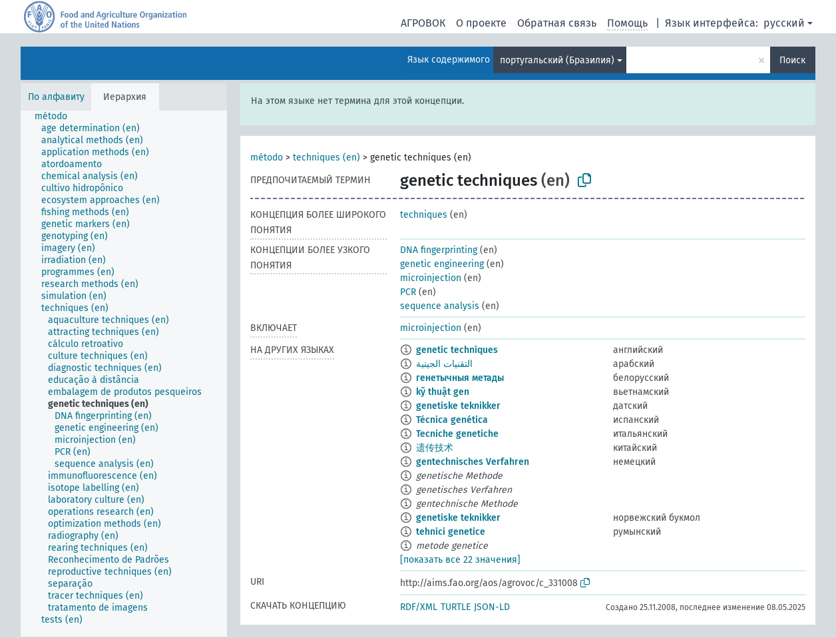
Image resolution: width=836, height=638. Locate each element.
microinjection (430, 278)
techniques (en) (326, 157)
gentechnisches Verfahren (472, 462)
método (266, 157)
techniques (423, 214)
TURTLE (456, 607)
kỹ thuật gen (442, 392)
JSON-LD (492, 607)
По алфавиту (56, 97)
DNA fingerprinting (438, 250)
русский (784, 23)
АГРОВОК (423, 23)
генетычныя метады (460, 378)
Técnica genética (452, 420)
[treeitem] (56, 117)
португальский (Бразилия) (557, 60)
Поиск (792, 60)
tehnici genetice (450, 531)
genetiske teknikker (458, 406)
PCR (408, 292)
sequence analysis (439, 306)
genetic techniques (457, 350)
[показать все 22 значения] (460, 559)
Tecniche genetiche (457, 434)
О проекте (481, 23)
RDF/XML (418, 607)
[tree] (124, 374)
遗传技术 (434, 448)
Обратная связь (556, 23)
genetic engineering (442, 264)
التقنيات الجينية (444, 364)
